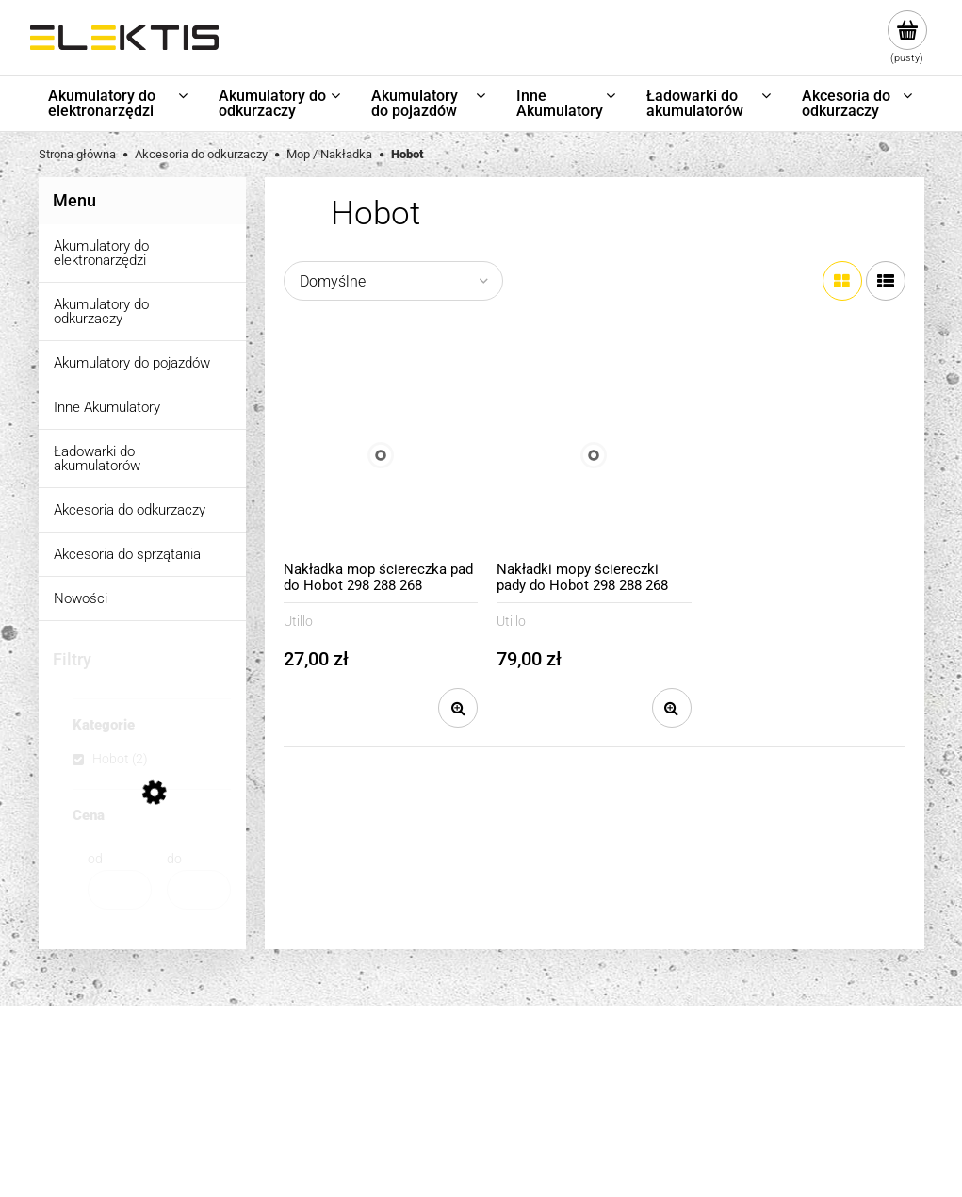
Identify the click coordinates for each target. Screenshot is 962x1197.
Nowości (80, 598)
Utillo (298, 621)
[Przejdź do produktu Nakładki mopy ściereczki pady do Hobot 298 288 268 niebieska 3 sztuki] (594, 455)
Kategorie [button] (104, 725)
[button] (458, 708)
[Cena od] (120, 890)
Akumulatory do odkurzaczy (101, 311)
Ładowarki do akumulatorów (97, 458)
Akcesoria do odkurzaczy (129, 509)
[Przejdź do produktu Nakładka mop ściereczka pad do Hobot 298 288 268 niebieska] (381, 455)
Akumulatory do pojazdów (132, 362)
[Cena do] (199, 890)
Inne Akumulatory (107, 407)
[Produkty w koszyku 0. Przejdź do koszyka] (907, 37)
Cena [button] (89, 816)
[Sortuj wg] (393, 281)
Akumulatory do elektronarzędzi (101, 253)
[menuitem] (120, 103)
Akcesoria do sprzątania (127, 554)
